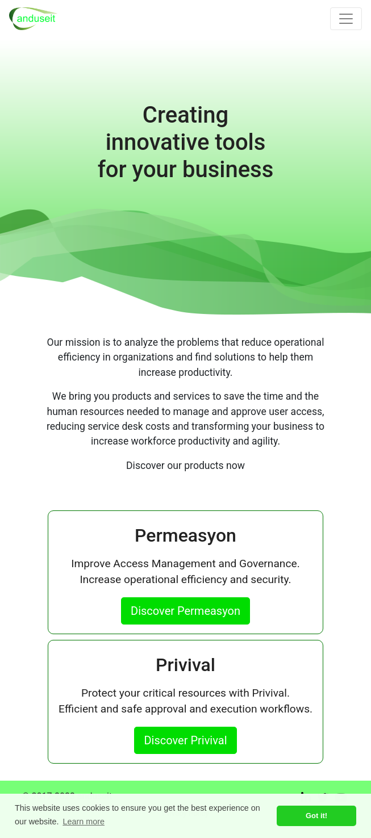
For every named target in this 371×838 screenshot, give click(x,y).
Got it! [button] (316, 815)
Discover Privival (185, 740)
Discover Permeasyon (185, 611)
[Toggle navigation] (346, 18)
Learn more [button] (83, 821)
